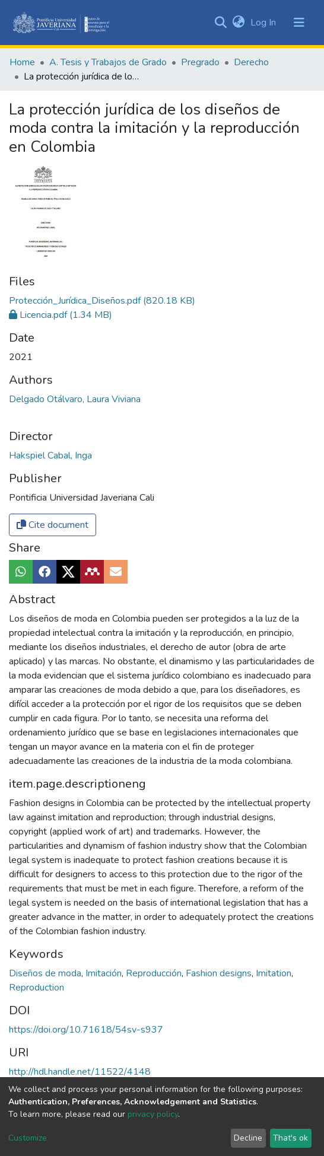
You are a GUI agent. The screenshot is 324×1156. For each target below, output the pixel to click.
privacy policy (153, 1114)
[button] (238, 22)
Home (22, 62)
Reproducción (155, 973)
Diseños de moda (46, 973)
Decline (248, 1138)
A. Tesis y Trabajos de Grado (108, 62)
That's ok (290, 1138)
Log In (264, 22)
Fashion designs (220, 973)
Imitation (275, 973)
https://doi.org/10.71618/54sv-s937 (86, 1029)
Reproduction (36, 987)
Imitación (104, 973)
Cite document (52, 524)
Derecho (251, 62)
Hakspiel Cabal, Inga (50, 455)
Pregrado (200, 62)
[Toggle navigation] (299, 22)
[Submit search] (220, 22)
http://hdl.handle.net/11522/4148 (80, 1071)
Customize (27, 1138)
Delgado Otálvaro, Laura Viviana (75, 399)
